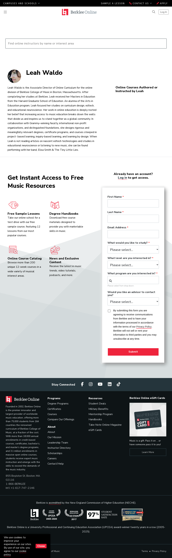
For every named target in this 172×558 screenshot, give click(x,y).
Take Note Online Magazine (105, 425)
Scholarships (55, 453)
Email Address (117, 227)
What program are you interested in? (132, 273)
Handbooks (95, 419)
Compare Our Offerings (61, 419)
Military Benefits (98, 409)
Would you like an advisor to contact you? (131, 294)
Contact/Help (56, 464)
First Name (115, 197)
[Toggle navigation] (5, 12)
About (51, 432)
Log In (163, 12)
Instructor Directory (59, 448)
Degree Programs (58, 403)
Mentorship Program (101, 414)
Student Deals (97, 403)
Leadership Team (58, 443)
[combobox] (133, 280)
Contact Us (140, 3)
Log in (122, 177)
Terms (144, 551)
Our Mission (54, 437)
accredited (55, 503)
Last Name (115, 212)
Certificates (54, 409)
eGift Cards (95, 430)
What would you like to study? (128, 243)
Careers (52, 458)
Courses (52, 414)
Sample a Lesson (113, 3)
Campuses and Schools (21, 3)
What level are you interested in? (129, 258)
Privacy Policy (159, 551)
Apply (162, 3)
